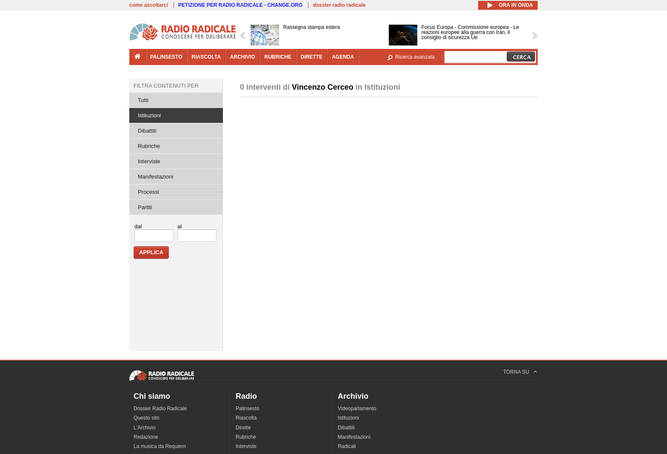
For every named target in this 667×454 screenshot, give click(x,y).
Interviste (149, 161)
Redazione (146, 437)
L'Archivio (145, 428)
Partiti (145, 207)
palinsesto (166, 57)
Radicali (347, 446)
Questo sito (147, 418)
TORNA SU (516, 372)
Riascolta (246, 418)
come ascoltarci (148, 5)
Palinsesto (247, 408)
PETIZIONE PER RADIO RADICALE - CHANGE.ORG (240, 5)
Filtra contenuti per (166, 85)
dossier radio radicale (339, 5)
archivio (242, 57)
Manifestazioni (155, 176)
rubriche (277, 57)
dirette (311, 57)
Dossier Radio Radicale (160, 408)
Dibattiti (147, 131)
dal (138, 226)
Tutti (143, 100)
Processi (148, 192)
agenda (343, 57)
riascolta (206, 57)
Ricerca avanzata (415, 57)
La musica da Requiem (160, 446)
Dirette (243, 428)
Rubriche (149, 146)
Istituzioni (149, 115)
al (179, 226)
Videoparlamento (357, 408)
